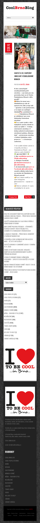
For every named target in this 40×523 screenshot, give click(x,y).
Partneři (15, 515)
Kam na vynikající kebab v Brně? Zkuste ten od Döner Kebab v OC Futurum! (19, 265)
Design (6, 303)
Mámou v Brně (8, 310)
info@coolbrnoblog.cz (15, 445)
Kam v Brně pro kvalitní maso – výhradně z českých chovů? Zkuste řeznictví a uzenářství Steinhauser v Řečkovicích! (18, 228)
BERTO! (31, 509)
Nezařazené (8, 316)
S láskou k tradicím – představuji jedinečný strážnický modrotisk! (19, 235)
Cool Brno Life (9, 294)
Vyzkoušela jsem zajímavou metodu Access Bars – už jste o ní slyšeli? (18, 240)
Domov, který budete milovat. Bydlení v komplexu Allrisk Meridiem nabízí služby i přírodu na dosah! (18, 252)
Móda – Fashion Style (11, 313)
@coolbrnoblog (19, 165)
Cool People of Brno (11, 297)
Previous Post (13, 197)
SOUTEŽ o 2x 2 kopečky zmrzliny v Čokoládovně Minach (23, 76)
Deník (6, 300)
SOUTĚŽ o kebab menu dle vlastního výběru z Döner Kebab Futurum (19, 222)
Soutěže (22, 84)
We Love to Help (9, 332)
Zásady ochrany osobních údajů (26, 515)
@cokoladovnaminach (21, 163)
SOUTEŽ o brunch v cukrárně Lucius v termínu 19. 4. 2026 (19, 245)
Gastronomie (8, 307)
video (6, 329)
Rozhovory (8, 319)
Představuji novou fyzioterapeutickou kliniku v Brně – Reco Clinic (20, 271)
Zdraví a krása (9, 338)
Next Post (28, 197)
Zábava (27, 84)
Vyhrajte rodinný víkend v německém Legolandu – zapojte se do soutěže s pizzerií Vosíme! (19, 259)
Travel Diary (8, 326)
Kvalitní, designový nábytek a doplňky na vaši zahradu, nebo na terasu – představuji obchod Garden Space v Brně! (20, 216)
